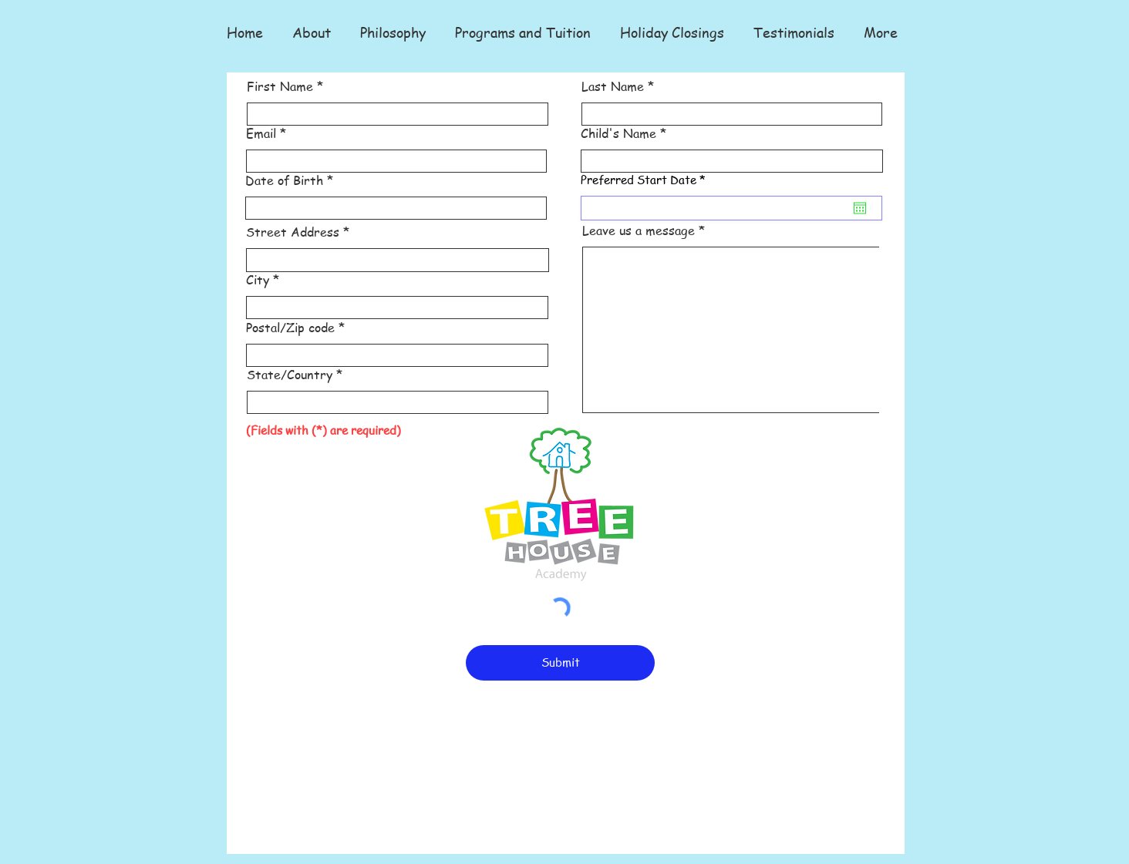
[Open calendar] (860, 208)
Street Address (292, 232)
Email (261, 133)
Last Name (612, 86)
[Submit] (560, 663)
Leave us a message (638, 230)
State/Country (289, 374)
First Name (280, 86)
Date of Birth (284, 180)
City (257, 280)
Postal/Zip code (290, 327)
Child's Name (618, 133)
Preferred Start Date (646, 180)
